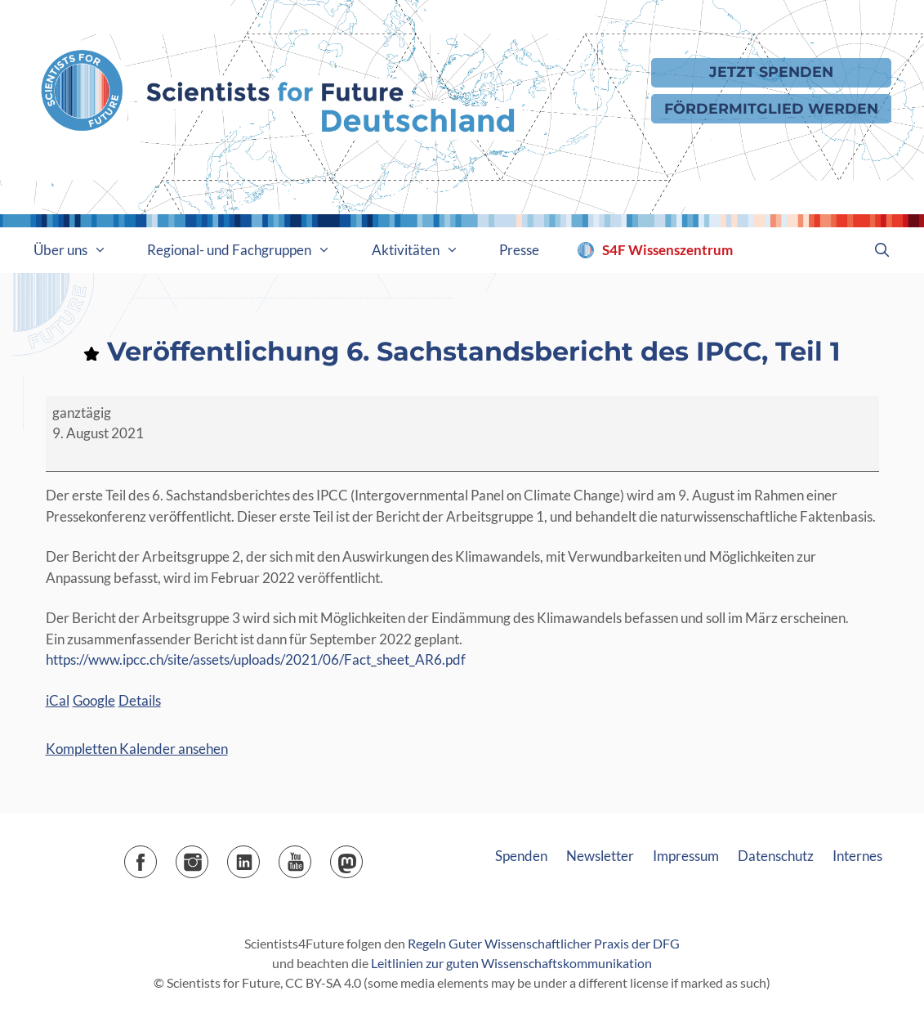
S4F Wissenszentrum (667, 249)
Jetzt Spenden (771, 71)
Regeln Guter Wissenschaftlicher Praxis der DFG (544, 943)
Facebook (156, 856)
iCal (57, 700)
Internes (857, 855)
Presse (519, 249)
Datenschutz (776, 855)
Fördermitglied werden (771, 108)
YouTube (310, 856)
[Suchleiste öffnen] (882, 250)
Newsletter (600, 855)
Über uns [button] (80, 250)
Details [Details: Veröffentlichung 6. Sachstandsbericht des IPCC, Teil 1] (139, 700)
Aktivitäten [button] (426, 250)
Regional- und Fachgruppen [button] (249, 250)
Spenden (521, 855)
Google (94, 700)
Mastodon (362, 856)
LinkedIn (259, 856)
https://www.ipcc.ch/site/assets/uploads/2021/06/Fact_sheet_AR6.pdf (256, 659)
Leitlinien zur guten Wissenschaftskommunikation (511, 963)
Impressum (686, 855)
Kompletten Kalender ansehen (137, 748)
